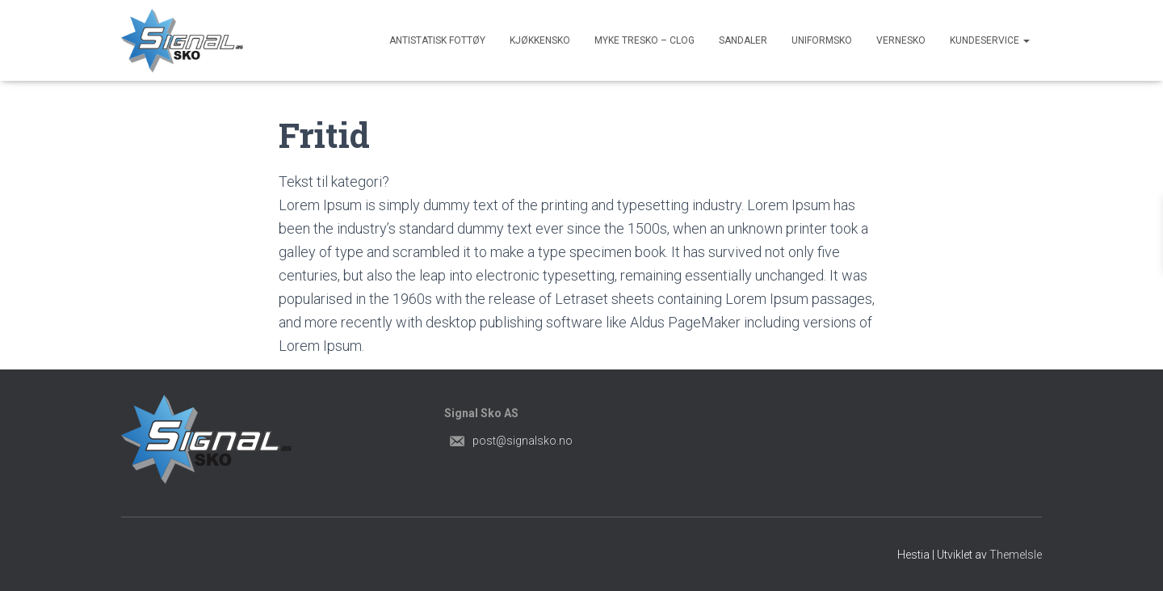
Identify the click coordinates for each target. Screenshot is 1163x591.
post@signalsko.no (522, 440)
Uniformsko (821, 40)
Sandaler (743, 40)
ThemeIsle (1015, 554)
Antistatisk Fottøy (437, 40)
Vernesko (901, 40)
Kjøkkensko (540, 40)
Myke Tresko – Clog (644, 40)
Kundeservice (990, 40)
